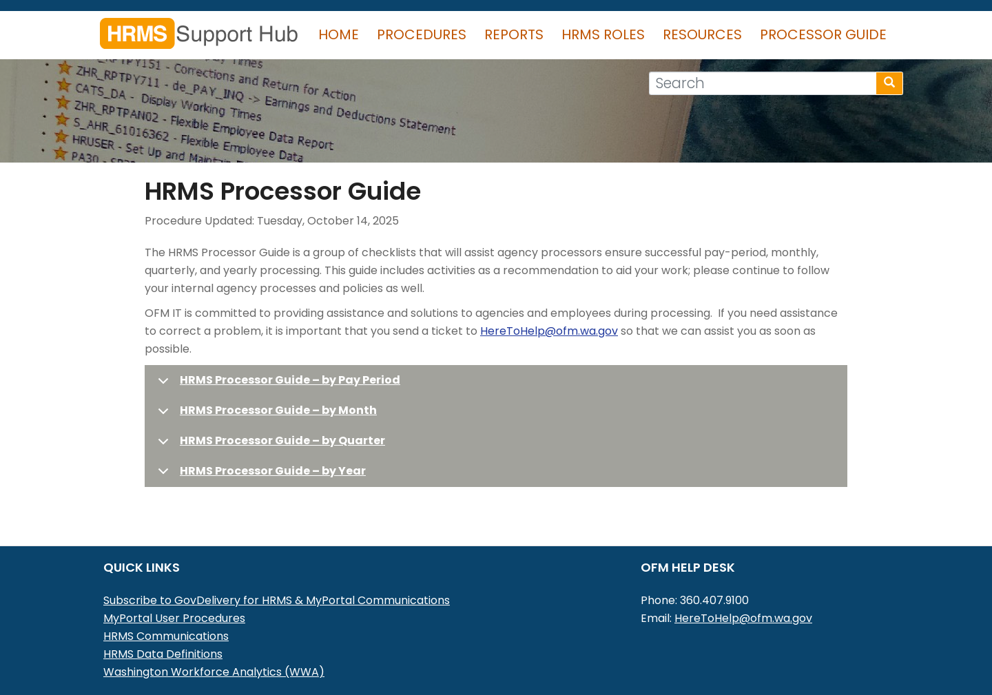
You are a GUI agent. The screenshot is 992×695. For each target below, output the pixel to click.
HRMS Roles (603, 34)
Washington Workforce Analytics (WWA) (213, 672)
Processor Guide (823, 34)
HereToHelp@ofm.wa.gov (549, 331)
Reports (514, 34)
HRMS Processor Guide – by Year (273, 471)
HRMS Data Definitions (163, 654)
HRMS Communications (166, 636)
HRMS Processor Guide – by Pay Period (290, 380)
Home (338, 34)
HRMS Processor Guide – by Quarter (282, 440)
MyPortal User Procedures (174, 618)
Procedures (421, 34)
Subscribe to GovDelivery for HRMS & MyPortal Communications (276, 600)
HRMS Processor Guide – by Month (278, 410)
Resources (702, 34)
